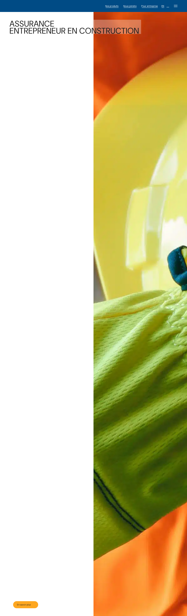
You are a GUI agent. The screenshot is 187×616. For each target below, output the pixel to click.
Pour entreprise (149, 6)
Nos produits (112, 6)
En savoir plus (25, 604)
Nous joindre (130, 6)
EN (162, 6)
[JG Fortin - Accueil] (29, 6)
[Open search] (167, 6)
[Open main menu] (175, 6)
